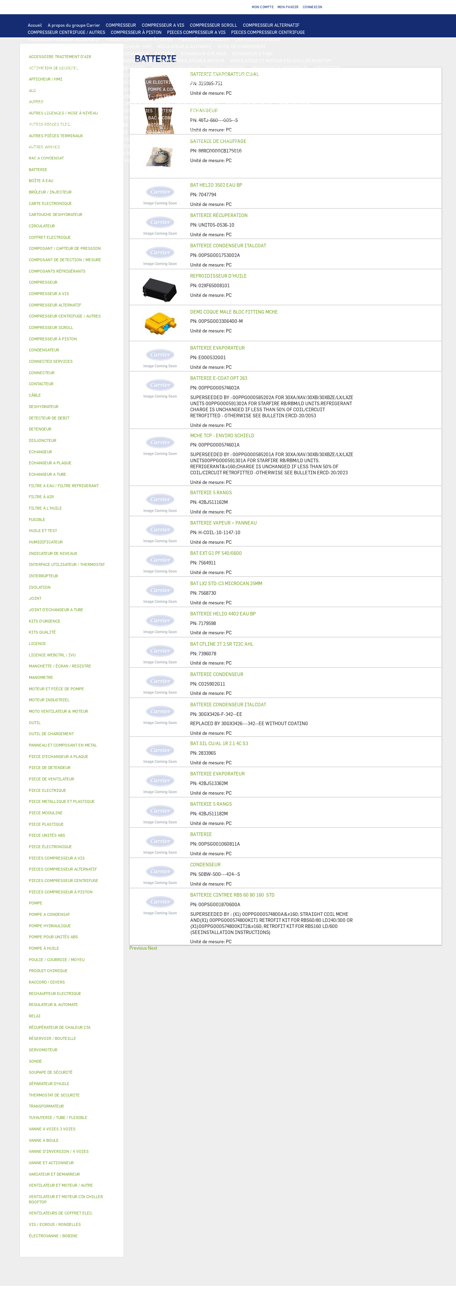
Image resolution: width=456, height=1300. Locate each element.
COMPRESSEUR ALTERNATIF (271, 24)
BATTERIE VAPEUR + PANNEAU (223, 523)
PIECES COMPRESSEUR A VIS (196, 32)
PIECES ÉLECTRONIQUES (203, 39)
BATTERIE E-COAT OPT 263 (218, 378)
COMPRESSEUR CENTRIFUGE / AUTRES (66, 32)
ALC (114, 53)
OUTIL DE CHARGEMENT (241, 46)
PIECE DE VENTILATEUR (176, 67)
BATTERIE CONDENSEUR (216, 674)
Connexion (312, 7)
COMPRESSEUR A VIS (163, 24)
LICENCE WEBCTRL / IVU (53, 138)
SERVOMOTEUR (149, 124)
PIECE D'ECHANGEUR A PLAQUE (59, 60)
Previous (138, 948)
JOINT (145, 146)
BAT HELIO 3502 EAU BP (216, 185)
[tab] (72, 169)
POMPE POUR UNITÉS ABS (53, 96)
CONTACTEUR (326, 67)
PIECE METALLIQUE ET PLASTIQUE (273, 110)
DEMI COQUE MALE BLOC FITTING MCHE (234, 312)
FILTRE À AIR (114, 131)
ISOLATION (290, 117)
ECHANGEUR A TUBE (252, 53)
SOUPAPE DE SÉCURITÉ (249, 103)
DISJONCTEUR (213, 74)
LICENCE (331, 131)
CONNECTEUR (198, 81)
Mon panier (288, 7)
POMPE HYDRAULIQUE (120, 89)
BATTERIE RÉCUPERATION (219, 215)
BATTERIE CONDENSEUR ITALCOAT (228, 245)
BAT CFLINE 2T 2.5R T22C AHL (221, 644)
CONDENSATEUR (273, 74)
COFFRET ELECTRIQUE (126, 74)
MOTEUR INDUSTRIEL (125, 67)
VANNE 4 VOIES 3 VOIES (104, 124)
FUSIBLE (242, 74)
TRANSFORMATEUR (173, 74)
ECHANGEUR (136, 53)
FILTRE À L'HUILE (174, 96)
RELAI (34, 74)
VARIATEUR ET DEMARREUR (279, 67)
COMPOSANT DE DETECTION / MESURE (66, 53)
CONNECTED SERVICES (241, 81)
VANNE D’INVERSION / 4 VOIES (122, 110)
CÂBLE (90, 74)
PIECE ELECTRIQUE (226, 67)
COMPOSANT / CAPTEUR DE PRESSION (132, 103)
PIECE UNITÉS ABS (299, 153)
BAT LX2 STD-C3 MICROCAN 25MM (226, 583)
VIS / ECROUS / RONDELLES (55, 153)
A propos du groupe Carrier (74, 24)
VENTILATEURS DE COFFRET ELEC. (62, 81)
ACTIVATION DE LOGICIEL (110, 138)
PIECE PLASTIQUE (46, 117)
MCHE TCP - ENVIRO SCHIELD (222, 435)
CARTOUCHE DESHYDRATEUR (57, 110)
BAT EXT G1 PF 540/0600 (216, 553)
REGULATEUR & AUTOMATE (184, 46)
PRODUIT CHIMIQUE (48, 146)
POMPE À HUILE (263, 96)
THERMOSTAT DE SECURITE (296, 81)
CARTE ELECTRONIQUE (257, 39)
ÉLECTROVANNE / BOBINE (233, 124)
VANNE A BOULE (186, 124)
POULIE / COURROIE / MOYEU (104, 146)
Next (152, 948)
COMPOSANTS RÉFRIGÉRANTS (58, 103)
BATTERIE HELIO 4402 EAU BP (223, 614)
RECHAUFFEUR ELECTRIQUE (150, 81)
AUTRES (229, 138)
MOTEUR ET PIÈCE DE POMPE (261, 89)
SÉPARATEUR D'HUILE (220, 96)
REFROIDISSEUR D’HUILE (218, 276)
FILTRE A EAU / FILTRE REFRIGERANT (126, 153)
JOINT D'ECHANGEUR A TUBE (126, 60)
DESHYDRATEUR (294, 103)
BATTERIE (165, 53)
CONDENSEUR (205, 864)
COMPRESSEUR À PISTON (136, 32)
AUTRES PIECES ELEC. (50, 89)
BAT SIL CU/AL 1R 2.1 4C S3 (219, 743)
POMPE (85, 89)
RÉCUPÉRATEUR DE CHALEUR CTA (282, 131)
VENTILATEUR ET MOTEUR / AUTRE (62, 67)
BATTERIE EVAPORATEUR (217, 348)
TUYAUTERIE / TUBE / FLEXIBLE (274, 138)
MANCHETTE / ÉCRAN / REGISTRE (209, 131)
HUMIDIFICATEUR (152, 131)
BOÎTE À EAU (205, 117)
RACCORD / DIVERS (234, 146)
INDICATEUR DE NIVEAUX (183, 146)
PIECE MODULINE (45, 160)
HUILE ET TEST (100, 96)
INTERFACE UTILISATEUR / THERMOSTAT (69, 46)
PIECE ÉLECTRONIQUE (50, 846)
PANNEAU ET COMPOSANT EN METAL (106, 117)
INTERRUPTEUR (62, 74)
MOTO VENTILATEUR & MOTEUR (192, 60)
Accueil (35, 24)
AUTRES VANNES (280, 124)
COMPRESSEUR (121, 24)
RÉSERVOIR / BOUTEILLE (248, 117)
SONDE (109, 81)
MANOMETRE (117, 160)
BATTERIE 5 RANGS (211, 492)
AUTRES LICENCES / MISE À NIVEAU (178, 138)
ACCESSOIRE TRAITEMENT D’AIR (61, 131)
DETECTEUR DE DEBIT (198, 103)
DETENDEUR (170, 110)
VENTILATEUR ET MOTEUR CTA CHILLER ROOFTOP (280, 60)
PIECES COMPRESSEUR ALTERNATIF (64, 39)
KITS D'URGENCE (187, 153)
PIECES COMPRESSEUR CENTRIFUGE (268, 32)
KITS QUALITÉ (83, 160)
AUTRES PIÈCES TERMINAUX (288, 146)
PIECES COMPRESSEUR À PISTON (139, 39)
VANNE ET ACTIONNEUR (51, 124)
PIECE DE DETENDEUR (210, 110)
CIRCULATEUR (211, 89)
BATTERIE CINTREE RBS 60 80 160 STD (232, 895)
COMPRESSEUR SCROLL (213, 24)
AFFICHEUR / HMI (134, 46)
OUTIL (216, 153)
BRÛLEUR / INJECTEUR (251, 153)
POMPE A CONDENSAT (169, 89)
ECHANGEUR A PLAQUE (204, 53)
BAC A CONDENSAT (167, 117)
